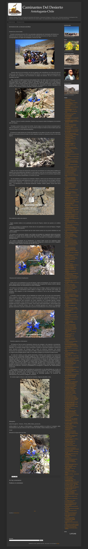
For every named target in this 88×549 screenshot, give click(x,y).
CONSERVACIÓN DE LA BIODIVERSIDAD (69, 310)
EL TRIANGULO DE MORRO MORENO (71, 162)
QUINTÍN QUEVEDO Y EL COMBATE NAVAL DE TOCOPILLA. (71, 103)
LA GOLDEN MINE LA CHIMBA (70, 392)
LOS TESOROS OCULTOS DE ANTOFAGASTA (70, 380)
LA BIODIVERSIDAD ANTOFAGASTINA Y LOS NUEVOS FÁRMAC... (72, 208)
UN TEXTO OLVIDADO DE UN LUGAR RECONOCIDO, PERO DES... (71, 402)
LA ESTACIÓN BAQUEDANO (70, 460)
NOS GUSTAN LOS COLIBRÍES (70, 386)
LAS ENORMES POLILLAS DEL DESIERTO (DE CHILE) (70, 480)
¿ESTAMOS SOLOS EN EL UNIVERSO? (72, 525)
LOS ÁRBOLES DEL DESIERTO (70, 447)
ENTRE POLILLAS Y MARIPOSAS (70, 490)
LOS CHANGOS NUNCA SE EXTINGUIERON (69, 141)
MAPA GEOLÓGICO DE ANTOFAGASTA (71, 276)
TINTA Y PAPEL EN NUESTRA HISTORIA (72, 201)
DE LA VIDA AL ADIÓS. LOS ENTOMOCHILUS (69, 334)
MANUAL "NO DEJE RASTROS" (70, 294)
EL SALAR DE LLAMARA (69, 352)
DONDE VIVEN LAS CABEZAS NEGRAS (72, 524)
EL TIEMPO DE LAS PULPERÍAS (70, 412)
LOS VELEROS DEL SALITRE (70, 210)
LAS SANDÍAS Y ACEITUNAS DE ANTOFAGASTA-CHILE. (70, 126)
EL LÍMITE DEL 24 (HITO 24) (70, 338)
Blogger (58, 543)
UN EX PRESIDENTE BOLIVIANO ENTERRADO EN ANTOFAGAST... (71, 376)
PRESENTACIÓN (11, 22)
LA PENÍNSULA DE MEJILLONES (70, 147)
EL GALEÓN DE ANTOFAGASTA (70, 432)
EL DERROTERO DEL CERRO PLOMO (71, 209)
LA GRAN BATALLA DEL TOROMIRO (71, 418)
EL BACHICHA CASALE (69, 444)
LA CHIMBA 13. (67, 155)
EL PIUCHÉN (67, 313)
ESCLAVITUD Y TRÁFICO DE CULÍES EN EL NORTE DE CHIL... (71, 198)
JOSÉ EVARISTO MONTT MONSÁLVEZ (71, 398)
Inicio (35, 511)
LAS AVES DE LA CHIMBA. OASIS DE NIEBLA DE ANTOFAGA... (71, 233)
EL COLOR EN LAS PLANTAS (70, 400)
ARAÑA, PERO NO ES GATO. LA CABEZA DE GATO (70, 330)
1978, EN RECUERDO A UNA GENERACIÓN (70, 260)
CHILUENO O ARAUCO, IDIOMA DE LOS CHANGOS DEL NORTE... (72, 167)
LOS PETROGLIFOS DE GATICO (70, 240)
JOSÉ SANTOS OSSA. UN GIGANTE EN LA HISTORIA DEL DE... (72, 225)
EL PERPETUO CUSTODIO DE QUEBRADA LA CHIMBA (70, 143)
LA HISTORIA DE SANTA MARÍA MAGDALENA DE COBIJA (70, 370)
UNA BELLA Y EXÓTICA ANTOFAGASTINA (69, 417)
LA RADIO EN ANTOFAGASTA (70, 359)
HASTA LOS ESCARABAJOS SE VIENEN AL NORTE (70, 505)
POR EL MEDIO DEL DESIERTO (70, 514)
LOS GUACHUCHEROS (69, 450)
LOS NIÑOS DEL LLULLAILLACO (70, 393)
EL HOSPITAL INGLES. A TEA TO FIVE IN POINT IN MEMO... (71, 424)
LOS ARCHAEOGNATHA (69, 478)
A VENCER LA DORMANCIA (70, 491)
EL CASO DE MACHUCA (69, 342)
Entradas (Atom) (16, 512)
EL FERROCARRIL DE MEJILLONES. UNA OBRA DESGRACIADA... (71, 405)
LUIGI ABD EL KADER (68, 150)
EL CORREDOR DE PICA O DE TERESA (72, 371)
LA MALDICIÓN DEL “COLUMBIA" (70, 229)
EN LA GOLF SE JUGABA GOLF (70, 325)
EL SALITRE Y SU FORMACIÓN (70, 461)
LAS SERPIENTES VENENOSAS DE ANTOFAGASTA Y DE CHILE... (71, 436)
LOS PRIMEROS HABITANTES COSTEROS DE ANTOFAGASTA (70, 179)
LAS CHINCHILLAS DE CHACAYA (70, 170)
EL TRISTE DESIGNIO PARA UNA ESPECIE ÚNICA (70, 354)
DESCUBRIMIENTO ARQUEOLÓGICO (71, 290)
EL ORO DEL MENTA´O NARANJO (71, 328)
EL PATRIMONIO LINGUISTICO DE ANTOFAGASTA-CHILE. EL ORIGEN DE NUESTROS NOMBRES (71, 121)
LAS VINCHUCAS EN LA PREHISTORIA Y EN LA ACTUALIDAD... (71, 135)
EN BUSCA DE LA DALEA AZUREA (71, 312)
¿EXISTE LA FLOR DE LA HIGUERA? (71, 483)
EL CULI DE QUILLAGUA (69, 364)
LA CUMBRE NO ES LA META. (70, 500)
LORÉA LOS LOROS (68, 437)
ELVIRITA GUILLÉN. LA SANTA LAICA (71, 199)
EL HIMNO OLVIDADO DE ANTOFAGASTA (69, 336)
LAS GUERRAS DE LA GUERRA (70, 327)
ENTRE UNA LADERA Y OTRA (70, 485)
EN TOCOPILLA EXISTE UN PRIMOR (71, 399)
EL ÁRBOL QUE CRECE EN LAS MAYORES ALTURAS (70, 489)
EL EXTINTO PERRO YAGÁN (70, 443)
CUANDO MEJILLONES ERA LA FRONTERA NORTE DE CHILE (70, 249)
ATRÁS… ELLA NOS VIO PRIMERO (71, 242)
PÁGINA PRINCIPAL (68, 99)
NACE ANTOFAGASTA (69, 238)
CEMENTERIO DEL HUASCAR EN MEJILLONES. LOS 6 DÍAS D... (71, 383)
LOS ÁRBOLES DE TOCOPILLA (70, 171)
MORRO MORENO (68, 116)
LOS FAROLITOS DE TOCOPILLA (70, 124)
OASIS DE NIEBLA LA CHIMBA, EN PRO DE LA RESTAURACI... (72, 212)
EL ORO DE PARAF (68, 372)
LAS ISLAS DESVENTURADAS (70, 324)
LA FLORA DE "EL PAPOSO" (70, 517)
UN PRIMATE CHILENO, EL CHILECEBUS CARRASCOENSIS (70, 388)
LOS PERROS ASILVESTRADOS (70, 298)
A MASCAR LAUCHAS (69, 394)
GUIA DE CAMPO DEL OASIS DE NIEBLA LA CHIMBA (70, 467)
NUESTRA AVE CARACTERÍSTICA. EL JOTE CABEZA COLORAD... (71, 217)
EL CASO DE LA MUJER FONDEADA (71, 422)
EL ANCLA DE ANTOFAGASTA (70, 247)
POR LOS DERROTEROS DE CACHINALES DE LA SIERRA (70, 519)
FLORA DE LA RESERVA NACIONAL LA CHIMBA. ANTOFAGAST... (71, 265)
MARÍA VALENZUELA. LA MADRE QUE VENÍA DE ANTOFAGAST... (71, 255)
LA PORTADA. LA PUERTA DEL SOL (71, 258)
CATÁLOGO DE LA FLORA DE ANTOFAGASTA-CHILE (70, 441)
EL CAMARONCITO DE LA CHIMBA (71, 307)
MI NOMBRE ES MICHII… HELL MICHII (71, 484)
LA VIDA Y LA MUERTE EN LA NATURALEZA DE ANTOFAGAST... (71, 235)
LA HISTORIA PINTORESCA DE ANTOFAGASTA (70, 139)
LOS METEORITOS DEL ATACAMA (71, 397)
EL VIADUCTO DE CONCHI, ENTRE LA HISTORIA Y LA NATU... (71, 439)
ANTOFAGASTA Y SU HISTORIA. (70, 113)
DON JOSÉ (67, 123)
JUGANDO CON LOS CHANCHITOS (71, 341)
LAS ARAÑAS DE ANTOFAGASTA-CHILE (72, 154)
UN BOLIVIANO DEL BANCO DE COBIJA (72, 415)
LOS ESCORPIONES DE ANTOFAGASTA (69, 429)
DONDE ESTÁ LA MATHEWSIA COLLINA (72, 449)
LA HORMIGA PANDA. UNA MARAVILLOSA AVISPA (69, 203)
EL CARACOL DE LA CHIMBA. (70, 288)
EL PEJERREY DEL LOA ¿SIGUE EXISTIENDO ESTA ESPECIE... (70, 411)
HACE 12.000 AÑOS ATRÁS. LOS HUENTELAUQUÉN (70, 110)
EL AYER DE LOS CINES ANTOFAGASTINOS (69, 115)
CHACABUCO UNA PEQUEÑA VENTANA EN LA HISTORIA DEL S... (72, 368)
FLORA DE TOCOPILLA (69, 263)
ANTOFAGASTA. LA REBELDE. (70, 285)
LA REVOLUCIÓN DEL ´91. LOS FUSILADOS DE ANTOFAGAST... (70, 363)
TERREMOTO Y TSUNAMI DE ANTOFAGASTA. (70, 101)
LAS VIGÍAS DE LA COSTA (69, 476)
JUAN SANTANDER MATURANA (70, 133)
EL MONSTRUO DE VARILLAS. (70, 191)
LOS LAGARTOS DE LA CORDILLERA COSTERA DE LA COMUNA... (71, 214)
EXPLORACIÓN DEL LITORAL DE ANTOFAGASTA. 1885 (70, 281)
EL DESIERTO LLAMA (68, 520)
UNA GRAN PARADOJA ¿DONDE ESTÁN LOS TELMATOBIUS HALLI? (71, 344)
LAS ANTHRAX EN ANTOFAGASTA (71, 512)
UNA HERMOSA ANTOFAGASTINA (71, 241)
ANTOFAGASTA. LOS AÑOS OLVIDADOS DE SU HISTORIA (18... (71, 227)
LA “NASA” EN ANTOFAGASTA (70, 177)
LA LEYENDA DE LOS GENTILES (70, 526)
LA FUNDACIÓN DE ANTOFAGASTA (71, 459)
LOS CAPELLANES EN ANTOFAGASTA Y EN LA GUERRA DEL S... (71, 183)
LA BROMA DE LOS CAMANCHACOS (71, 381)
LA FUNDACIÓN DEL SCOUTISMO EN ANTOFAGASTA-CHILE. (71, 274)
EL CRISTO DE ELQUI (69, 289)
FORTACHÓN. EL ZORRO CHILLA (71, 302)
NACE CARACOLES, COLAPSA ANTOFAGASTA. (70, 105)
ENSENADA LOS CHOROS (69, 389)
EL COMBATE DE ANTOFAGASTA (70, 275)
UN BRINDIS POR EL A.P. (69, 425)
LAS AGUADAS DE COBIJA (69, 470)
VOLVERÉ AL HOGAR (68, 477)
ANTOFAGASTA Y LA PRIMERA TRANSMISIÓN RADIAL (70, 137)
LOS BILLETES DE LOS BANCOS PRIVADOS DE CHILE (70, 427)
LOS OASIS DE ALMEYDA (69, 172)
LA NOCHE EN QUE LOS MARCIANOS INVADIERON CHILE (71, 300)
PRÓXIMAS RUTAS (20, 22)
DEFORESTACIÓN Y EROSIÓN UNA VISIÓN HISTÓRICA (71, 420)
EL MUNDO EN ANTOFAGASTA (70, 186)
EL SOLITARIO (67, 163)
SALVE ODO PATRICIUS (69, 501)
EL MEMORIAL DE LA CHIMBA (70, 200)
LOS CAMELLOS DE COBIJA (70, 284)
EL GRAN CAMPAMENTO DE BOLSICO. (72, 295)
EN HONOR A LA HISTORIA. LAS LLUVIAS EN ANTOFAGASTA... (70, 221)
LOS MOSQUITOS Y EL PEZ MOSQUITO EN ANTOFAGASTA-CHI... (72, 361)
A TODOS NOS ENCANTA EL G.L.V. (71, 414)
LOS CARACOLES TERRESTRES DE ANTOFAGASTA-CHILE (71, 465)
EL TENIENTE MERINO (69, 321)
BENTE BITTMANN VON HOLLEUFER (71, 243)
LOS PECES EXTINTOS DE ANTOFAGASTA (69, 152)
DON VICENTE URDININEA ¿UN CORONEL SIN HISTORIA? (70, 267)
